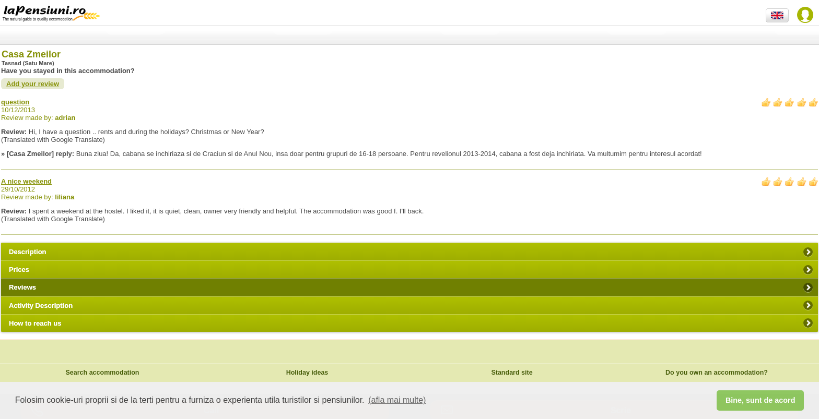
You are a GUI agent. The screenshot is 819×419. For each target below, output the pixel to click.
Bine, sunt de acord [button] (760, 400)
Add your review (32, 84)
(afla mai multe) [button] (397, 400)
